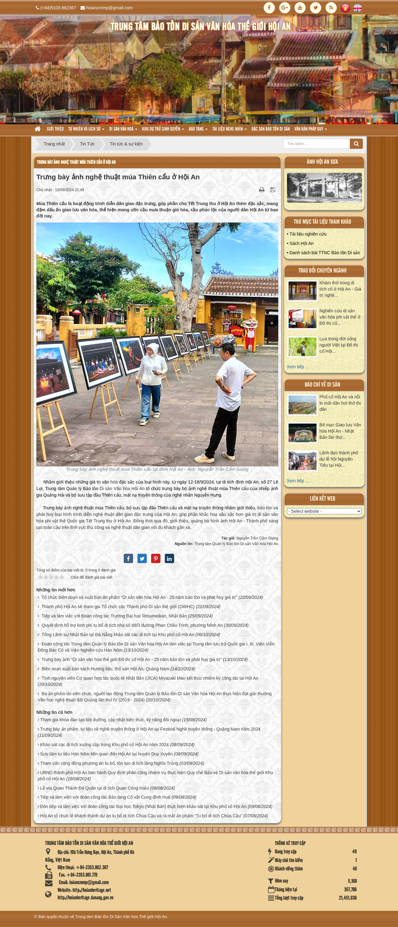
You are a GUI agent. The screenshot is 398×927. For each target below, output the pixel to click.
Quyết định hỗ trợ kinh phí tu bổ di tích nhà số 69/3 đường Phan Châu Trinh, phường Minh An (132, 625)
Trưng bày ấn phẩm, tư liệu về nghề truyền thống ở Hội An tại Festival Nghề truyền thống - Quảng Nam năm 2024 (150, 729)
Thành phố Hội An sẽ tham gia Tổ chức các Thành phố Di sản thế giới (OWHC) (118, 606)
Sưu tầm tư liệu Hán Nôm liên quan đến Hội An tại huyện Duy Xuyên (106, 753)
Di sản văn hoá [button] (123, 131)
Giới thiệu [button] (55, 129)
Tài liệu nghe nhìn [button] (229, 131)
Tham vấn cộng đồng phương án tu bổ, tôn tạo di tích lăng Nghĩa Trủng (109, 763)
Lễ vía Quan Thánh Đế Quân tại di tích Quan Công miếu (94, 788)
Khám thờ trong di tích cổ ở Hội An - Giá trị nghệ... (340, 289)
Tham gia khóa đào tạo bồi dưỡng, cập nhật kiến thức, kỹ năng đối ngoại (110, 719)
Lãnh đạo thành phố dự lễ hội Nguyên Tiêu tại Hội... (339, 459)
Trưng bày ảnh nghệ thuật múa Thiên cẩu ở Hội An (76, 162)
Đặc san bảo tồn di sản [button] (271, 129)
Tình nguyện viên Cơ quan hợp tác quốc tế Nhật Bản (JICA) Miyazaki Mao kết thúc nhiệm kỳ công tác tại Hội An (150, 678)
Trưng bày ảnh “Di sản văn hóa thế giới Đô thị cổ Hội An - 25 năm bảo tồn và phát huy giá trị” (132, 659)
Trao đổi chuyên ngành (322, 270)
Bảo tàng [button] (198, 131)
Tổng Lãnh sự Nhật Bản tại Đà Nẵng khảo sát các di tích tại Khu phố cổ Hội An (118, 634)
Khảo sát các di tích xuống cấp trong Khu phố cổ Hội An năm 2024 (104, 744)
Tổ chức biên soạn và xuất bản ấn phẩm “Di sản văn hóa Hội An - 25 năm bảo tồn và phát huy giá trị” (139, 597)
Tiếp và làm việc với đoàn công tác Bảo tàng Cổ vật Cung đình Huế (105, 797)
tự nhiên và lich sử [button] (86, 131)
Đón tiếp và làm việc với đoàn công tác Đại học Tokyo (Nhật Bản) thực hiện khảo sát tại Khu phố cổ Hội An (143, 806)
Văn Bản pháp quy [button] (310, 131)
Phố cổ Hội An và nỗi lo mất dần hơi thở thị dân (340, 403)
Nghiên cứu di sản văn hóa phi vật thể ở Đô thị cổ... (340, 317)
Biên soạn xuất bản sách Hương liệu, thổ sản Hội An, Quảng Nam (105, 668)
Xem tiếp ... (298, 366)
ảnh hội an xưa (322, 162)
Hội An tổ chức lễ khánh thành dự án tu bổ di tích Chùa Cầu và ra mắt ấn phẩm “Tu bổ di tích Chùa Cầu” (141, 815)
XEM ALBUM (325, 189)
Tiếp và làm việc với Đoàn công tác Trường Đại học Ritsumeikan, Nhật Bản (114, 615)
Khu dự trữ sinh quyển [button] (163, 131)
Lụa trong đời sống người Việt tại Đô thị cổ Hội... (339, 345)
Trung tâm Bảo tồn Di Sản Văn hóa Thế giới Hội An (121, 916)
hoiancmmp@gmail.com (109, 7)
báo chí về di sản (322, 385)
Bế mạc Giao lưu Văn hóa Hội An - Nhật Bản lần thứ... (340, 431)
